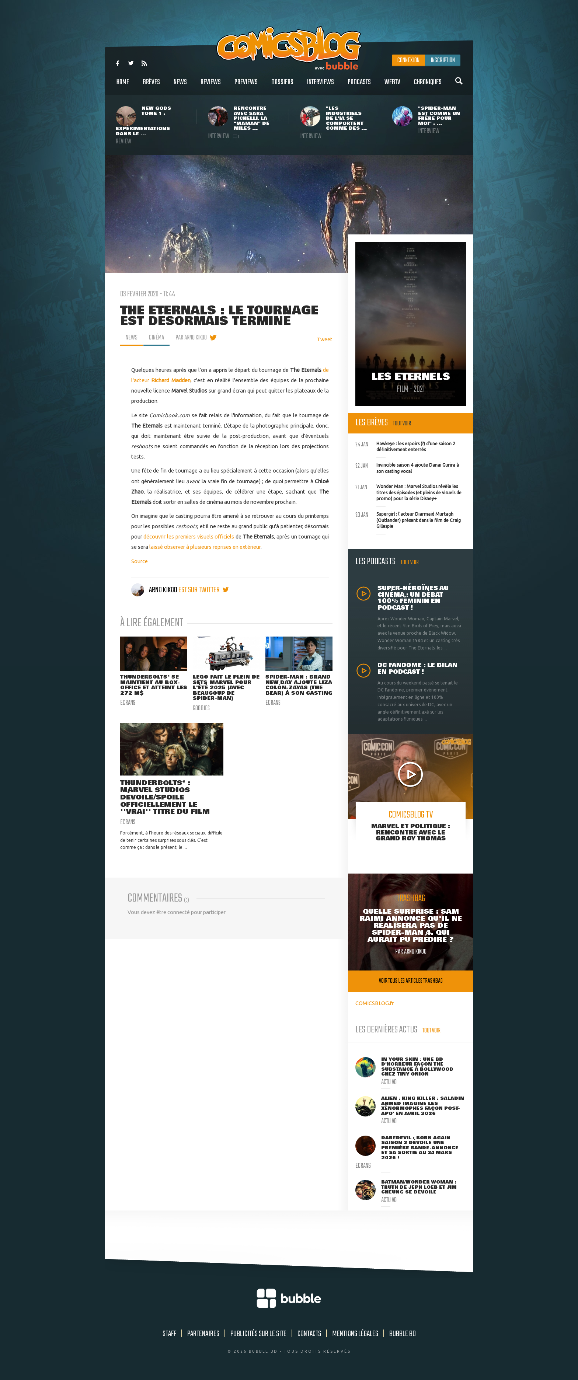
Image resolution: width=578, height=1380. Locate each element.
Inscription (443, 60)
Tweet (324, 339)
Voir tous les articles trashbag (411, 981)
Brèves (151, 86)
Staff (169, 1334)
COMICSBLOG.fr (374, 1003)
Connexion (408, 60)
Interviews (320, 86)
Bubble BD (402, 1334)
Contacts (309, 1334)
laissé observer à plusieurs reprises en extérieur (205, 547)
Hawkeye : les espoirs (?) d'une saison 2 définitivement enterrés (405, 446)
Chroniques (428, 86)
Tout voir (402, 424)
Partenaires (203, 1334)
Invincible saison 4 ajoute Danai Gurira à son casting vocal (407, 467)
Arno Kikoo (154, 590)
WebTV (392, 86)
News (180, 86)
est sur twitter (203, 590)
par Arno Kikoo (191, 337)
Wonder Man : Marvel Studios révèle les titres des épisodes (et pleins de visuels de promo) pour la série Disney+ (408, 491)
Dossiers (282, 86)
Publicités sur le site (258, 1334)
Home (122, 86)
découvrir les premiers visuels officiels (188, 536)
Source (139, 561)
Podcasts (359, 86)
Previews (246, 86)
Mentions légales (355, 1334)
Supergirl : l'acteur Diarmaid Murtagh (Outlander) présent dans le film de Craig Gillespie (408, 519)
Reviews (210, 86)
